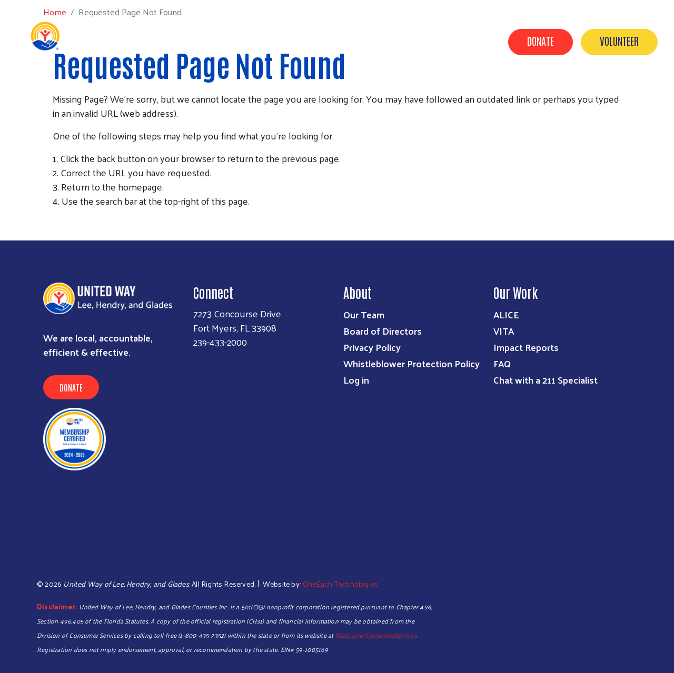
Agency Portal (627, 105)
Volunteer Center (481, 91)
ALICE (506, 314)
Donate (540, 40)
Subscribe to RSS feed (57, 220)
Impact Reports (526, 347)
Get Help (243, 91)
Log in (356, 379)
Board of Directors (382, 331)
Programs (298, 91)
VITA (503, 331)
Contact (563, 105)
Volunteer (619, 40)
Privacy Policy (372, 347)
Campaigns (407, 91)
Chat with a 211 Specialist (545, 379)
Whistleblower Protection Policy (411, 363)
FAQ (502, 363)
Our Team (363, 314)
